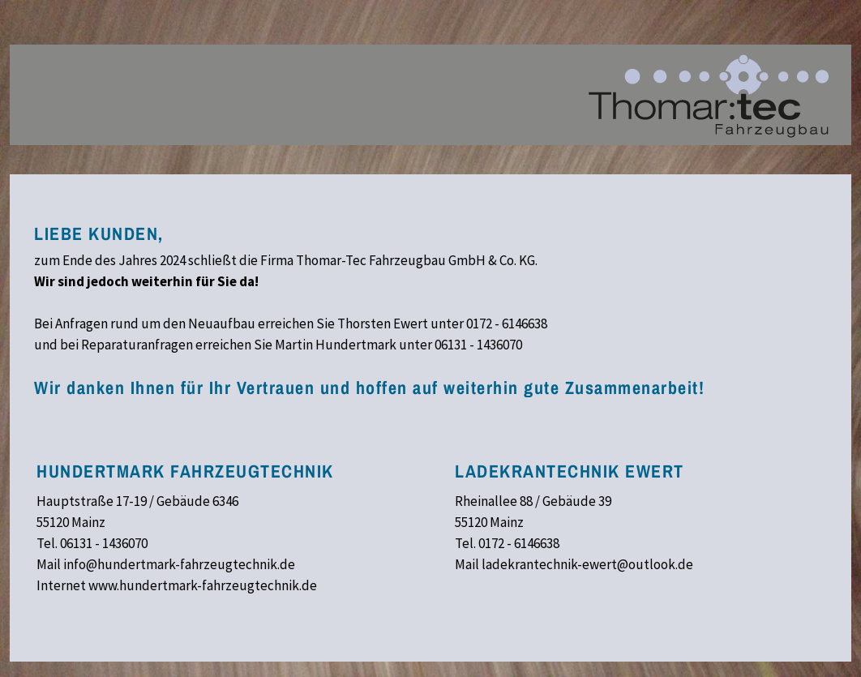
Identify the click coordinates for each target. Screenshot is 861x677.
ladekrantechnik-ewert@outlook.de (587, 564)
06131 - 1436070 (478, 344)
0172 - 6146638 (506, 323)
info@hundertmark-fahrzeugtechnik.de (179, 564)
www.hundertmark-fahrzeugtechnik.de (202, 585)
